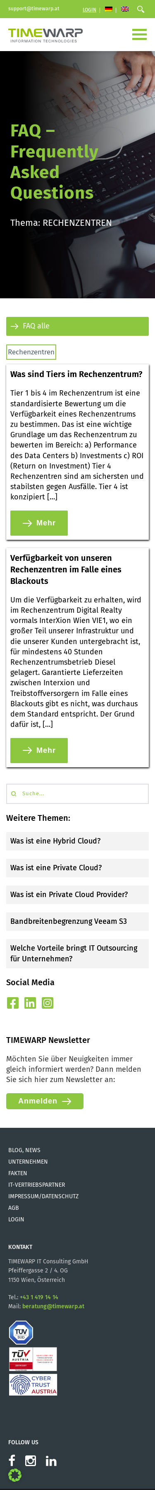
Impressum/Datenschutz (43, 1196)
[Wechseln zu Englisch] (125, 10)
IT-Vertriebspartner (36, 1184)
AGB (13, 1207)
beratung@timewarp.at (53, 1306)
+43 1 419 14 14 (39, 1297)
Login (89, 10)
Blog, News (24, 1150)
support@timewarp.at (34, 9)
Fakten (17, 1173)
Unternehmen (28, 1161)
